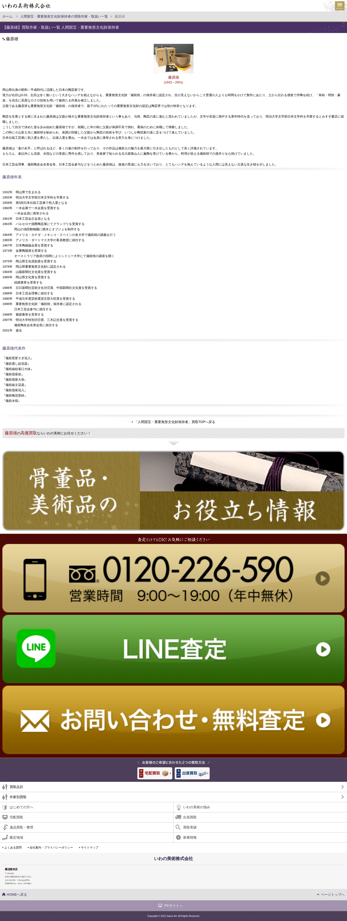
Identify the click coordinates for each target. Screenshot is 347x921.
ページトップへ (333, 894)
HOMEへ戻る (17, 894)
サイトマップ (89, 847)
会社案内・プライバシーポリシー (51, 847)
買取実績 (190, 827)
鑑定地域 (16, 837)
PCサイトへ (173, 906)
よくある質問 (13, 847)
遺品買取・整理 (21, 827)
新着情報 (190, 837)
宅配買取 (16, 817)
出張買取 (190, 817)
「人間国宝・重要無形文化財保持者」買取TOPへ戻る (174, 422)
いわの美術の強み (196, 807)
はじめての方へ (21, 807)
